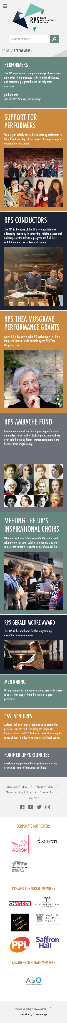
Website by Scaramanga (33, 1014)
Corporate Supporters (34, 826)
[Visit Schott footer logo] (47, 843)
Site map (33, 798)
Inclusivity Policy (17, 786)
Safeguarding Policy (19, 792)
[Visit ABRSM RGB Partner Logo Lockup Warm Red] (20, 846)
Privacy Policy (44, 786)
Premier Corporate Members (33, 888)
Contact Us (46, 792)
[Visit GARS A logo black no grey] (47, 904)
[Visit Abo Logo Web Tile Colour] (33, 980)
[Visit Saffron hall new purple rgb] (47, 944)
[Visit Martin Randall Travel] (47, 921)
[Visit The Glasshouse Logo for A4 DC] (20, 868)
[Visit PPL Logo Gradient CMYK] (20, 947)
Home (5, 50)
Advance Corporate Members (33, 962)
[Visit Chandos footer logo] (20, 905)
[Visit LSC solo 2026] (20, 925)
